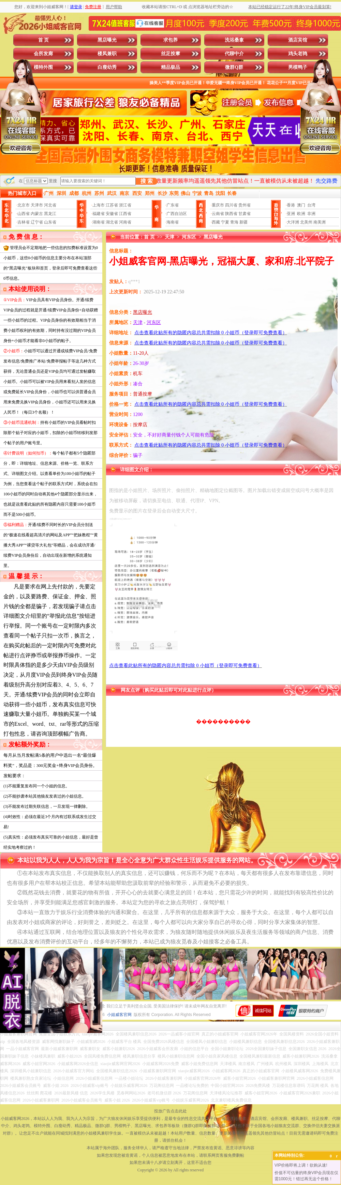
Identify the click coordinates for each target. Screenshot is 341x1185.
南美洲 (319, 222)
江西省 (125, 213)
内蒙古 (37, 213)
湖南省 (98, 222)
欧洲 (301, 213)
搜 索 (146, 181)
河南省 (125, 222)
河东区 (189, 237)
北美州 (306, 222)
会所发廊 (43, 53)
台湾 (311, 205)
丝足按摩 (170, 53)
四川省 (231, 205)
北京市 (23, 205)
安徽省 (112, 213)
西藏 (216, 222)
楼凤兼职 (107, 53)
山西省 (23, 213)
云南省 (218, 213)
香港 (291, 205)
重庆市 (218, 205)
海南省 (172, 222)
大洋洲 (293, 222)
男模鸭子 (297, 67)
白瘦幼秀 (107, 67)
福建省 (98, 213)
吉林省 (23, 222)
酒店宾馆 (297, 40)
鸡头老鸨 (297, 53)
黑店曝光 (107, 40)
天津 (169, 237)
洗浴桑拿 (234, 40)
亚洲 (291, 213)
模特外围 (43, 67)
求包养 (170, 40)
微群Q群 (234, 67)
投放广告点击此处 (170, 1111)
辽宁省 (37, 222)
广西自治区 (176, 213)
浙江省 (125, 205)
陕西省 (231, 213)
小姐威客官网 (119, 1014)
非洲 (311, 213)
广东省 (172, 205)
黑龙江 (50, 213)
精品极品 (170, 67)
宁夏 (225, 222)
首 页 (43, 40)
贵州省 (244, 205)
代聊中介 (234, 53)
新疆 (243, 222)
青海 (234, 222)
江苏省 (112, 205)
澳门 (301, 205)
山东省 (50, 222)
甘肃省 (244, 213)
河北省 (50, 205)
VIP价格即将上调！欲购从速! (301, 1165)
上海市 (98, 205)
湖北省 (112, 222)
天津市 (37, 205)
